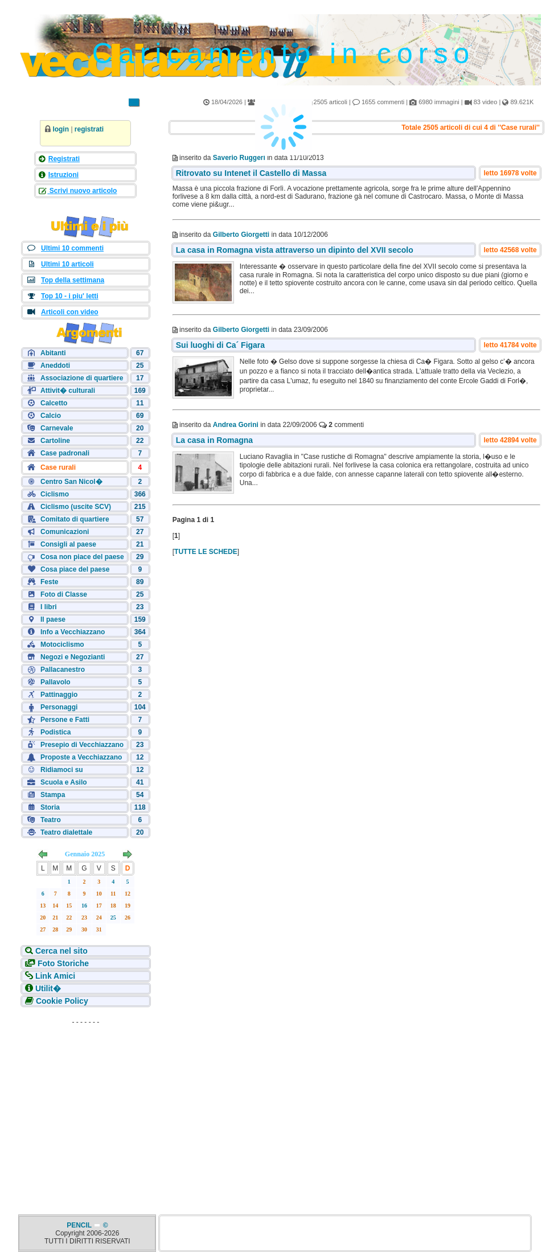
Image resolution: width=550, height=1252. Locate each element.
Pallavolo (55, 682)
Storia (50, 807)
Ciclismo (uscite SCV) (75, 507)
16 (84, 905)
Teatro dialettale (66, 832)
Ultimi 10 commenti (72, 248)
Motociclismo (62, 644)
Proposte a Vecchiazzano (81, 757)
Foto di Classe (63, 594)
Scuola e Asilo (63, 782)
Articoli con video (69, 312)
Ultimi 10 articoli (67, 264)
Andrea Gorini (235, 425)
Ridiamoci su (61, 770)
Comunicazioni (64, 532)
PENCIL (80, 1225)
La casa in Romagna (214, 440)
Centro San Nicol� (71, 482)
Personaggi (58, 707)
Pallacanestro (62, 670)
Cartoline (55, 441)
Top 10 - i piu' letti (69, 296)
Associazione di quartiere (81, 378)
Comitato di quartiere (74, 519)
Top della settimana (72, 280)
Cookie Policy (61, 1000)
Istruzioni (63, 175)
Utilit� (47, 988)
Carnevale (56, 428)
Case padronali (64, 453)
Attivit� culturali (67, 391)
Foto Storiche (62, 963)
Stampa (52, 795)
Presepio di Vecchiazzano (82, 745)
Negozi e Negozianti (72, 657)
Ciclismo (54, 494)
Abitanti (53, 353)
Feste (49, 582)
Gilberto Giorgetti (241, 235)
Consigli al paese (68, 544)
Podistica (55, 732)
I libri (48, 607)
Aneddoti (55, 366)
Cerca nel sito (60, 950)
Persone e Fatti (64, 720)
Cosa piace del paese (74, 569)
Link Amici (54, 975)
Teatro (50, 820)
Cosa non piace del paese (82, 557)
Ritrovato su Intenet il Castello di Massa (251, 173)
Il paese (52, 619)
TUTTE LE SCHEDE (205, 552)
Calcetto (53, 403)
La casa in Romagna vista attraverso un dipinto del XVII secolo (294, 249)
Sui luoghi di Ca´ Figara (220, 345)
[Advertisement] (85, 1101)
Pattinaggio (58, 695)
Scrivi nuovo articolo (82, 191)
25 (113, 917)
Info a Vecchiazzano (72, 632)
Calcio (50, 416)
